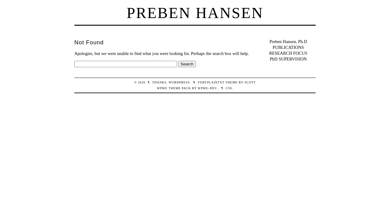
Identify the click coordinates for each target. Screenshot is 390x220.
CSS (229, 88)
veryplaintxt (211, 82)
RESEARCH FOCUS (288, 53)
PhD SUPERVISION (288, 59)
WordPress (179, 82)
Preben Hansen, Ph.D (288, 41)
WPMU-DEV (207, 88)
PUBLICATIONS (288, 47)
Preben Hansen (194, 12)
